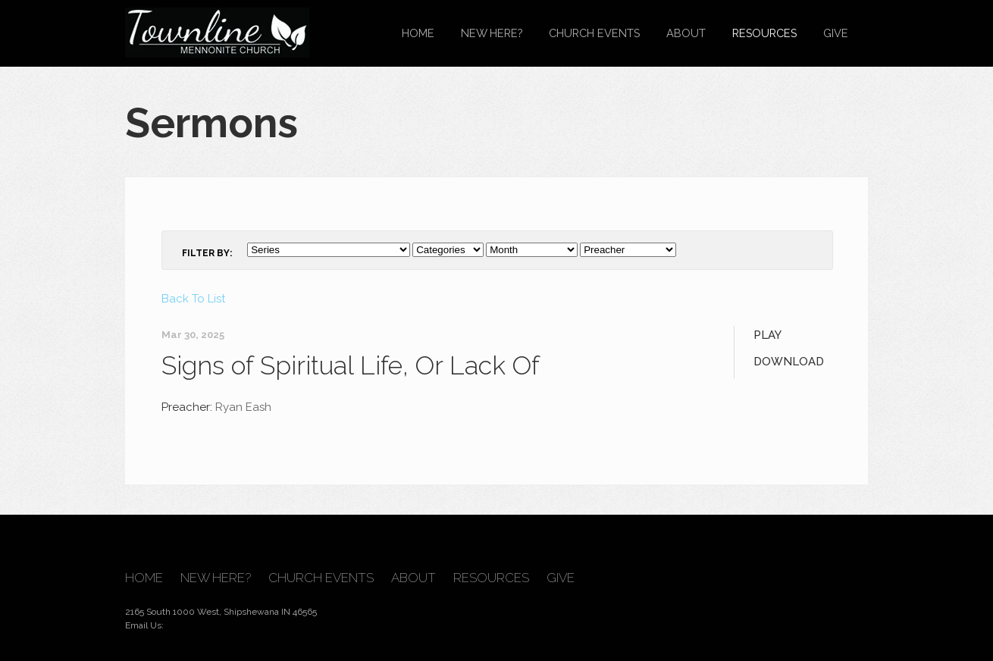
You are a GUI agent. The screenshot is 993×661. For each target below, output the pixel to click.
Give (835, 33)
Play (767, 335)
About (686, 33)
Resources (764, 33)
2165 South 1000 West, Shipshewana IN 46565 (221, 611)
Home (418, 33)
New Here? (491, 33)
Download (788, 361)
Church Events (594, 33)
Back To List (193, 298)
